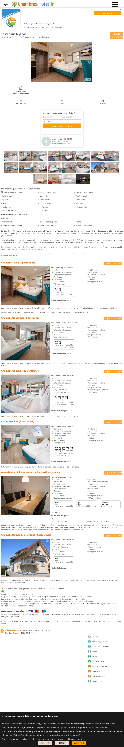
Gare (93, 636)
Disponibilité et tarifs (113, 263)
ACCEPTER (79, 743)
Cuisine (56, 512)
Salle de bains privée (61, 300)
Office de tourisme (98, 646)
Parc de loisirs (96, 676)
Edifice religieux (97, 641)
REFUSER (62, 743)
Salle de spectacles (98, 666)
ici (84, 739)
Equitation (95, 681)
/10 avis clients (116, 35)
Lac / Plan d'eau (97, 661)
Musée (93, 651)
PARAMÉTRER (45, 743)
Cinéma (94, 671)
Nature (94, 656)
